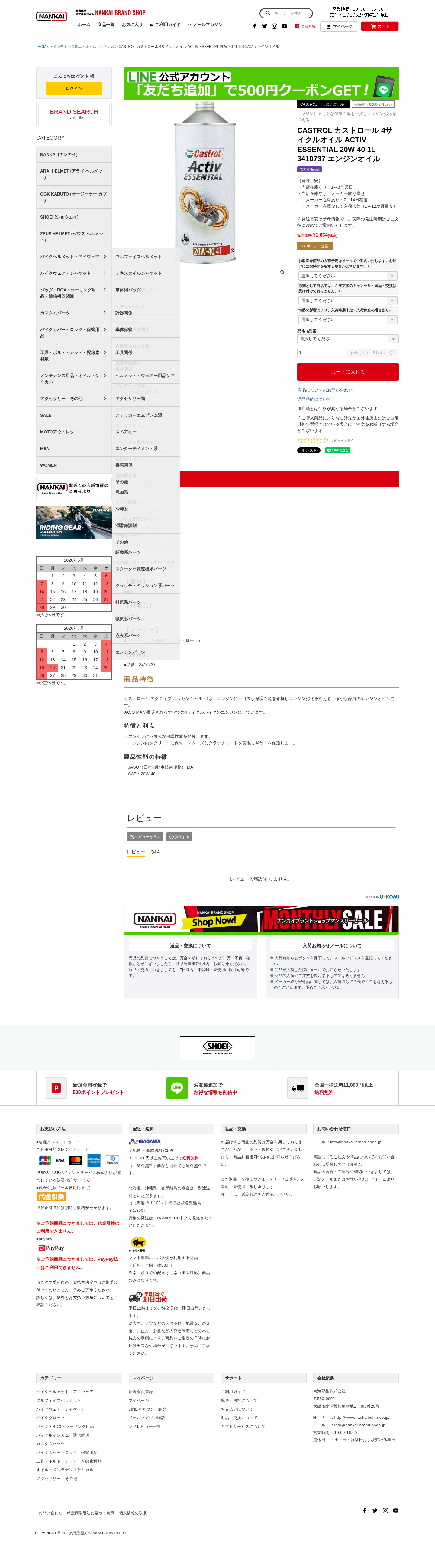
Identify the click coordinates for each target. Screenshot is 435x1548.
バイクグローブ (50, 1417)
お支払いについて (237, 1409)
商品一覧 (106, 24)
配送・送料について (239, 1400)
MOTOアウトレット (59, 431)
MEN (45, 448)
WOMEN (48, 465)
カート (380, 26)
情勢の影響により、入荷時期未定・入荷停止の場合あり (345, 310)
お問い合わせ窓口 (334, 1128)
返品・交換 (235, 1128)
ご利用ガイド (165, 24)
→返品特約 (247, 1194)
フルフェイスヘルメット (58, 1400)
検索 (268, 13)
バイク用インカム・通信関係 (62, 1435)
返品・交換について (239, 1417)
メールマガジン (205, 24)
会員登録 (305, 26)
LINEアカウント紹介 (148, 1409)
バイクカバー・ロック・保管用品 (69, 332)
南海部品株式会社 (329, 1391)
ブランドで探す (74, 113)
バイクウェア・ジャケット (65, 273)
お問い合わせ (50, 1513)
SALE (45, 415)
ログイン (74, 88)
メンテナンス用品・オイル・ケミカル (83, 46)
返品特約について (314, 399)
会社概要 (325, 1377)
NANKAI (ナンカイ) (59, 154)
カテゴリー (50, 1377)
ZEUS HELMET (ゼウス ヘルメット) (71, 236)
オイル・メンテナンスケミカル (64, 1469)
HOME (43, 46)
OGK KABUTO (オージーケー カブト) (73, 197)
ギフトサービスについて (243, 1426)
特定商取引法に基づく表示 (90, 1513)
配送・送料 (143, 1128)
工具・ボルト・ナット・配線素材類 (69, 355)
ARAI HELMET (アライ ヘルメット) (71, 174)
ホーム (84, 24)
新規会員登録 (141, 1391)
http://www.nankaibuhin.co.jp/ (362, 1417)
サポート (233, 1377)
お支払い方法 (53, 1128)
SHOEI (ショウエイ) (59, 217)
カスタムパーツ (55, 313)
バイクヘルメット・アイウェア (69, 256)
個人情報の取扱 (133, 1513)
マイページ (339, 27)
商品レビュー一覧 (145, 1426)
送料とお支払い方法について (83, 1297)
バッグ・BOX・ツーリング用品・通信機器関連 (68, 293)
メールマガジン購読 (147, 1417)
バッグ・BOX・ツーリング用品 (65, 1426)
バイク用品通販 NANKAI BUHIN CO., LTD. (95, 1533)
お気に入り (132, 24)
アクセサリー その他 (61, 398)
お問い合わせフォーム (366, 1179)
